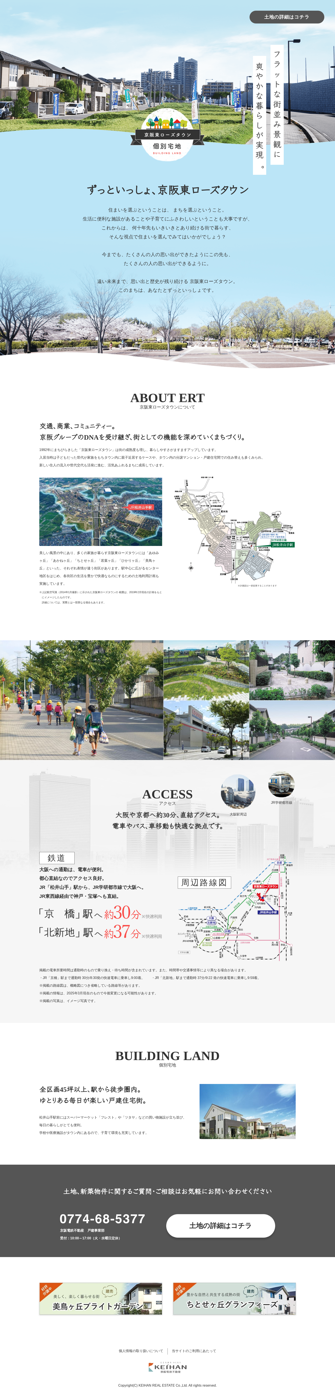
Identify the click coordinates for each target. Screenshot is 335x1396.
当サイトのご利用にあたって (194, 1351)
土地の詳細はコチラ (287, 17)
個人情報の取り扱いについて (141, 1351)
